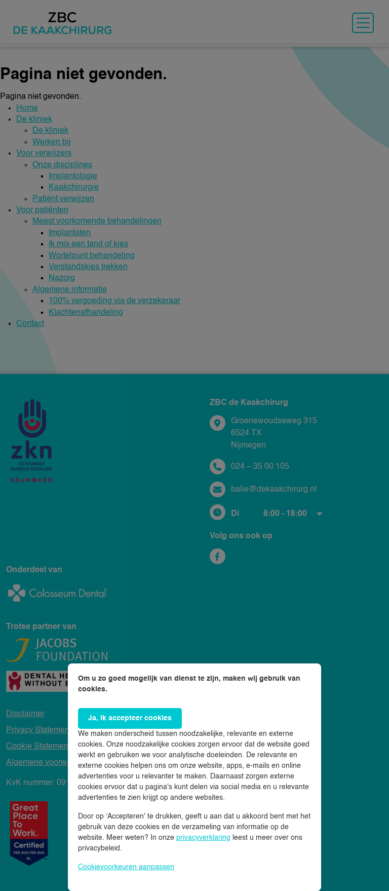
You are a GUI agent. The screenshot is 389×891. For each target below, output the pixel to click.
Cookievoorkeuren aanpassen (126, 867)
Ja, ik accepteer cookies (130, 718)
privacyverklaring (203, 837)
